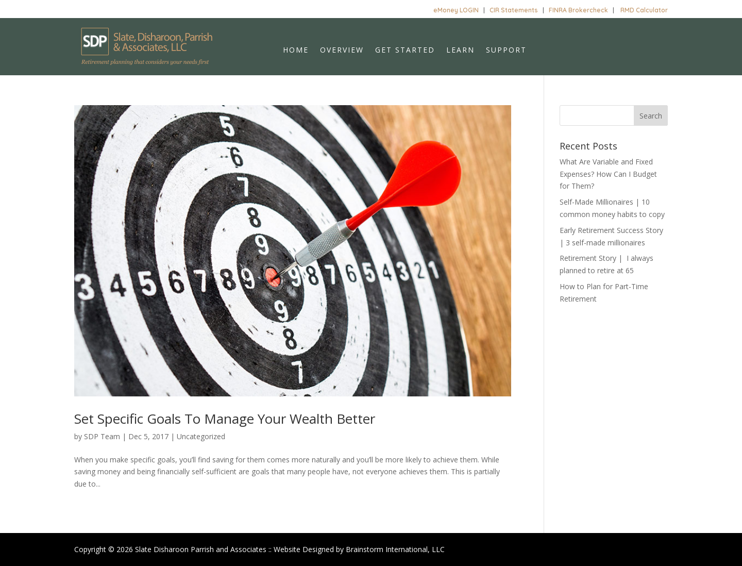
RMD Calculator (644, 10)
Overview (342, 50)
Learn (460, 50)
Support (506, 50)
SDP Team (102, 436)
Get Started (405, 50)
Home (296, 50)
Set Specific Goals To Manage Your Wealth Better (224, 418)
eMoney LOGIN (456, 10)
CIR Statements (514, 10)
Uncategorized (201, 436)
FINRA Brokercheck (578, 10)
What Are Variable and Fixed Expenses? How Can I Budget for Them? (608, 174)
